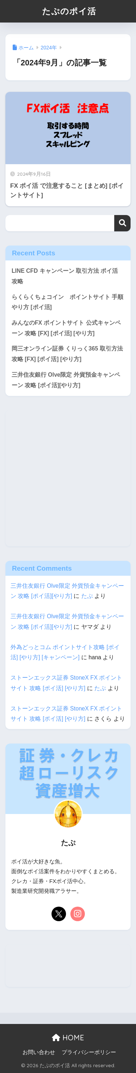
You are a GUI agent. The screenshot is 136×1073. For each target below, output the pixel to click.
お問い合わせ (38, 1052)
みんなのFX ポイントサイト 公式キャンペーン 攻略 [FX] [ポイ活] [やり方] (66, 328)
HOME (68, 1037)
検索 (122, 223)
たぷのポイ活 (69, 11)
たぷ (87, 596)
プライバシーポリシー (89, 1052)
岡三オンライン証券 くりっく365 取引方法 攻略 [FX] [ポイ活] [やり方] (67, 353)
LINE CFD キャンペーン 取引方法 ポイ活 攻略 (65, 276)
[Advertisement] (68, 478)
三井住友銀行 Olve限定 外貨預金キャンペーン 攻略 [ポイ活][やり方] (66, 380)
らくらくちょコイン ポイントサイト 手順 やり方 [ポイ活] (67, 302)
